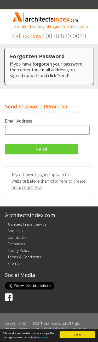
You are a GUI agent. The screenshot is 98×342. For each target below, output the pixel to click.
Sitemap (15, 263)
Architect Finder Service (27, 224)
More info (42, 337)
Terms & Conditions (24, 256)
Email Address (18, 121)
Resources (16, 243)
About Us (15, 230)
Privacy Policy (18, 250)
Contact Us (17, 237)
